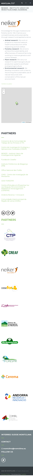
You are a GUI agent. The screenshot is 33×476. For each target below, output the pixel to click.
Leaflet (23, 122)
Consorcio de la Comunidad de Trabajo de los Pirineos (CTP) (13, 142)
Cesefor (23, 474)
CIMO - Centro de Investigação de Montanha (14, 175)
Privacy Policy (5, 474)
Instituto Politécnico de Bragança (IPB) (14, 165)
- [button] (3, 92)
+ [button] (3, 90)
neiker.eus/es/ (6, 84)
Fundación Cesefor (8, 160)
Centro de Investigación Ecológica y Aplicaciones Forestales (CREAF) (15, 148)
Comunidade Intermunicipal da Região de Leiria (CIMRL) (13, 200)
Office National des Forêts (11, 170)
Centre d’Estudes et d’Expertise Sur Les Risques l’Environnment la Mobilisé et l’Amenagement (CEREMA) (15, 187)
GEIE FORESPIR (7, 181)
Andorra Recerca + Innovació (12, 195)
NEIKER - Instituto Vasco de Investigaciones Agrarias (12, 154)
